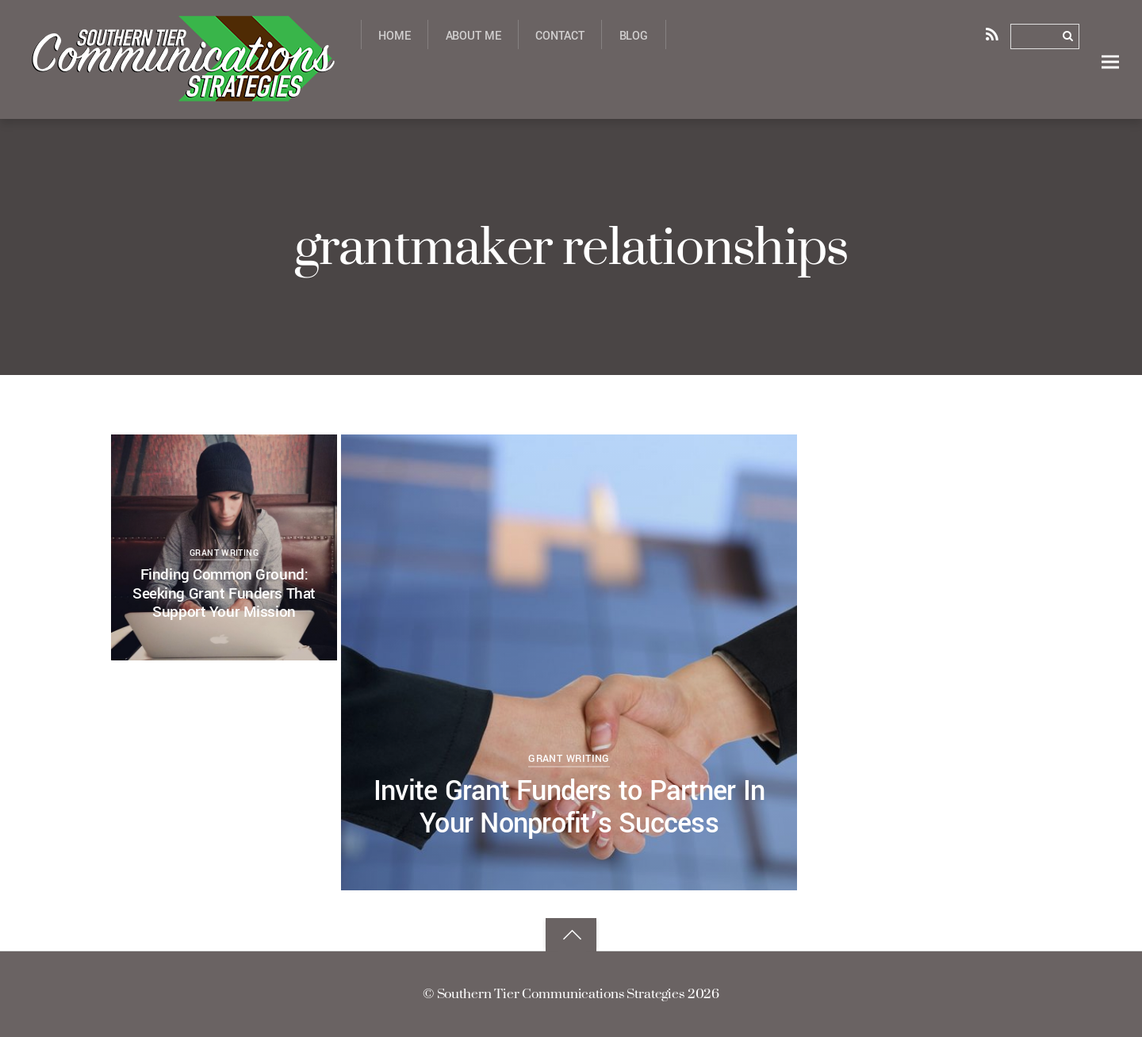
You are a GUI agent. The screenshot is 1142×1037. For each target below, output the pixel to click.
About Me (473, 36)
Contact (559, 36)
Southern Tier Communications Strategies (560, 993)
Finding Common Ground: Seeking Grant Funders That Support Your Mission (224, 593)
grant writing (569, 758)
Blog (633, 36)
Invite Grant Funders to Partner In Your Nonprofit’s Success (569, 808)
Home (394, 36)
